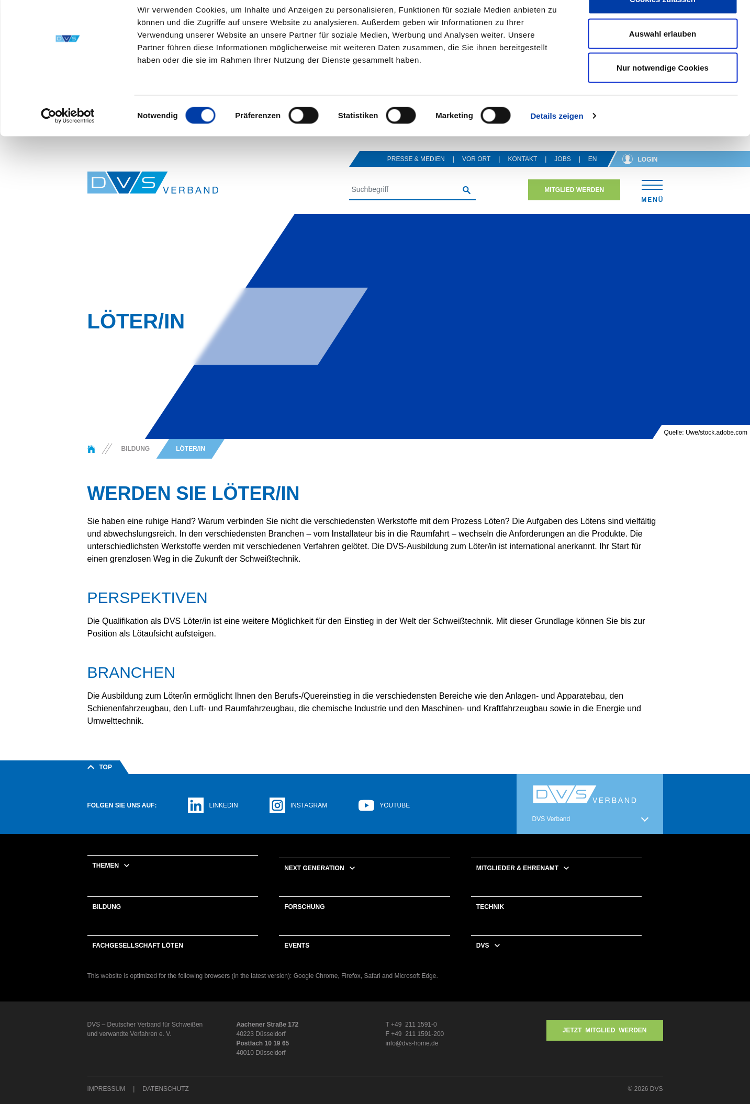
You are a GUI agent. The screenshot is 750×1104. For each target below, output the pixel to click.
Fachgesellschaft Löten (138, 959)
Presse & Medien (416, 172)
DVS (482, 959)
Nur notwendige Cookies (663, 96)
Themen (106, 879)
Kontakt (522, 172)
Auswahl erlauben (662, 62)
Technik (490, 920)
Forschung (304, 920)
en (592, 172)
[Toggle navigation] (652, 203)
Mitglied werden (574, 203)
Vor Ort (476, 172)
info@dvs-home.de (412, 1057)
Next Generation (314, 881)
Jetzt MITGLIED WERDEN (605, 1044)
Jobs (562, 172)
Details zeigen (556, 144)
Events (296, 959)
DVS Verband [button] (551, 832)
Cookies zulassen (663, 27)
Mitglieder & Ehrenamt (517, 881)
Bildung (107, 920)
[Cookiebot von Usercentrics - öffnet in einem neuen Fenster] (68, 144)
